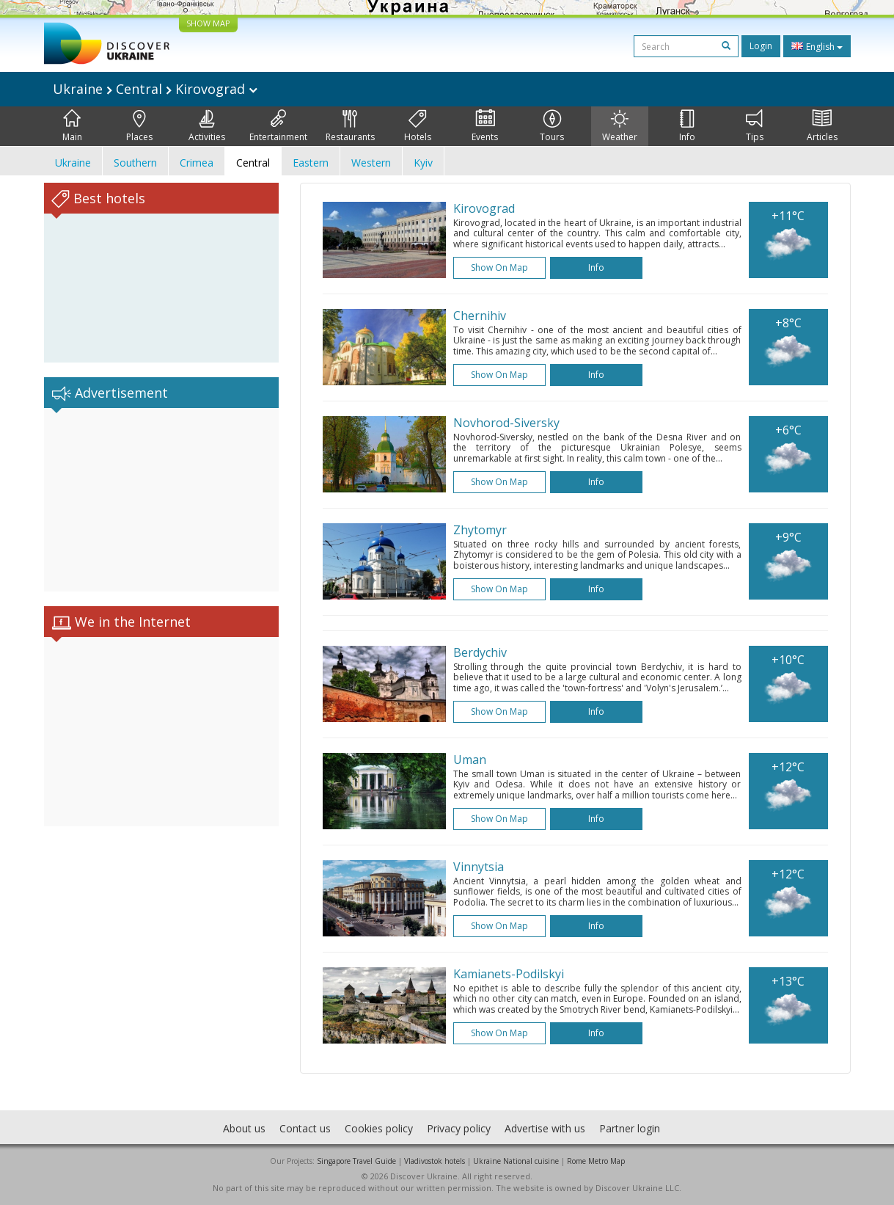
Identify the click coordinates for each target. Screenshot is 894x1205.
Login (761, 46)
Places (139, 126)
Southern (135, 163)
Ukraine (73, 163)
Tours (552, 126)
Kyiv (423, 163)
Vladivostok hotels (434, 1161)
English (817, 46)
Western (371, 163)
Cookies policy (379, 1128)
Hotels (417, 126)
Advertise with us (545, 1128)
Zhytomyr (480, 530)
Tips (754, 126)
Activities (206, 126)
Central (253, 163)
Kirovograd (484, 208)
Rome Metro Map (596, 1161)
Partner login (629, 1128)
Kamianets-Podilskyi (508, 974)
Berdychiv (480, 652)
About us (244, 1128)
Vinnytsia (478, 867)
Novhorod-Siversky (506, 423)
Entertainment (278, 126)
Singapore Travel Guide (356, 1161)
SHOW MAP (208, 23)
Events (485, 126)
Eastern (311, 163)
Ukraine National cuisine (516, 1161)
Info (687, 126)
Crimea (196, 163)
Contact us (305, 1128)
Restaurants (350, 126)
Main (72, 126)
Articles (822, 126)
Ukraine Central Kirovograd (155, 89)
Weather (619, 126)
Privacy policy (459, 1128)
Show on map (499, 267)
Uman (469, 759)
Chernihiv (479, 315)
